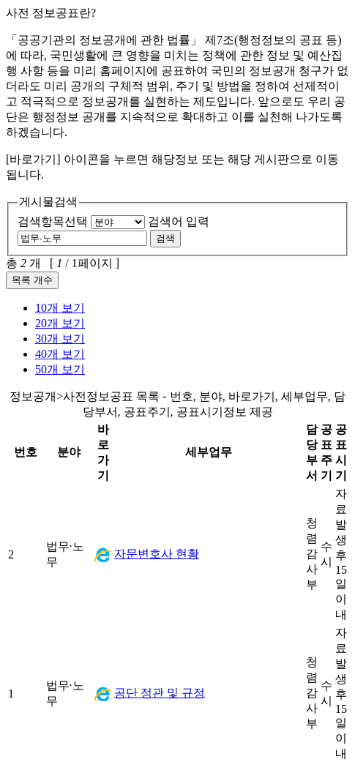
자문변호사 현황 (156, 553)
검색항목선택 (53, 221)
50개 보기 (60, 369)
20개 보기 (60, 323)
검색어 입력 (178, 221)
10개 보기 (60, 308)
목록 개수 (32, 279)
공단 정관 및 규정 (159, 693)
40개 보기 (60, 354)
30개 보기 (60, 338)
